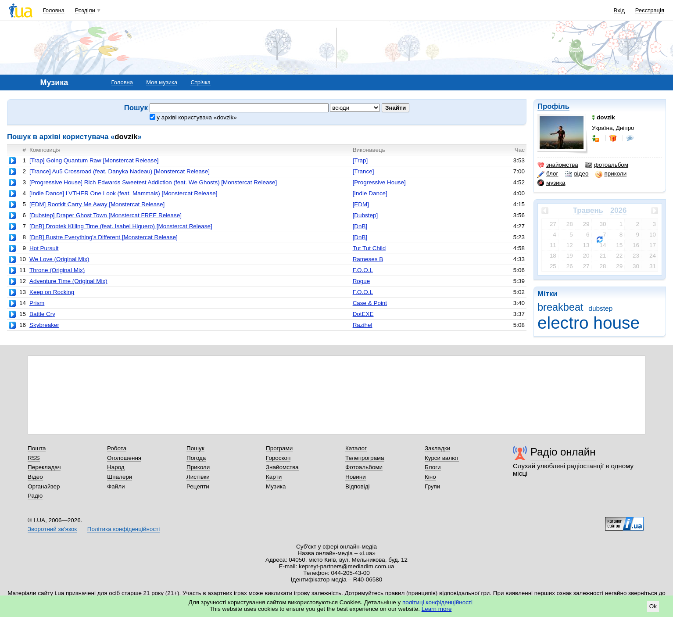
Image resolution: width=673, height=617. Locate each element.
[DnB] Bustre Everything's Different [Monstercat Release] (103, 237)
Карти (274, 477)
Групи (432, 486)
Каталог (356, 448)
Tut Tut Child (369, 248)
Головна (53, 10)
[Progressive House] (379, 182)
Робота (116, 448)
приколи (610, 173)
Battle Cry (42, 314)
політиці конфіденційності (437, 602)
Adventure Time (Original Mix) (68, 281)
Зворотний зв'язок (52, 529)
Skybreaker (44, 325)
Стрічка (200, 82)
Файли (116, 486)
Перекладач (44, 467)
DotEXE (363, 314)
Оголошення (124, 458)
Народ (116, 467)
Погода (196, 458)
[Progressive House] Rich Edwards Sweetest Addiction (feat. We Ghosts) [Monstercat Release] (153, 182)
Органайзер (44, 486)
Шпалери (119, 477)
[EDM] (361, 204)
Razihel (362, 325)
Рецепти (197, 486)
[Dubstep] (365, 215)
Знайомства (282, 467)
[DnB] (360, 226)
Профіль (553, 106)
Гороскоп (278, 458)
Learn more (437, 609)
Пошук (195, 448)
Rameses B (368, 259)
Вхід (619, 10)
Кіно (430, 477)
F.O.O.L (363, 270)
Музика (276, 486)
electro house (588, 322)
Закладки (437, 448)
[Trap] (360, 160)
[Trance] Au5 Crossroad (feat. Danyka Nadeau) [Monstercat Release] (119, 171)
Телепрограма (364, 458)
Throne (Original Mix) (57, 270)
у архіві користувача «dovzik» (193, 117)
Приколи (198, 467)
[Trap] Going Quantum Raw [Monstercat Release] (94, 160)
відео (576, 173)
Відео (35, 477)
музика (551, 183)
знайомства (557, 165)
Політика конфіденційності (123, 529)
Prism (36, 303)
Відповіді (357, 486)
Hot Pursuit (43, 248)
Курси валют (442, 458)
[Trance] (363, 171)
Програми (279, 448)
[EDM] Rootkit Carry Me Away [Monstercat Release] (97, 204)
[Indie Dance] (370, 193)
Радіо (35, 495)
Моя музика (161, 82)
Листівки (198, 477)
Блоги (433, 467)
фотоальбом (606, 165)
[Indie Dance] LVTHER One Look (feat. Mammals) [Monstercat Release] (123, 193)
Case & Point (370, 303)
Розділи (85, 10)
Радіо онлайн (563, 452)
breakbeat (560, 307)
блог (547, 173)
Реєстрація (649, 10)
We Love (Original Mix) (59, 259)
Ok (653, 606)
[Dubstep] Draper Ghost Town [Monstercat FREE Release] (105, 215)
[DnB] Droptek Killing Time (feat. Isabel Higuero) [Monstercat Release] (120, 226)
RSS (34, 458)
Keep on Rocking (51, 292)
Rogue (361, 281)
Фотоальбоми (364, 467)
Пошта (37, 448)
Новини (355, 477)
